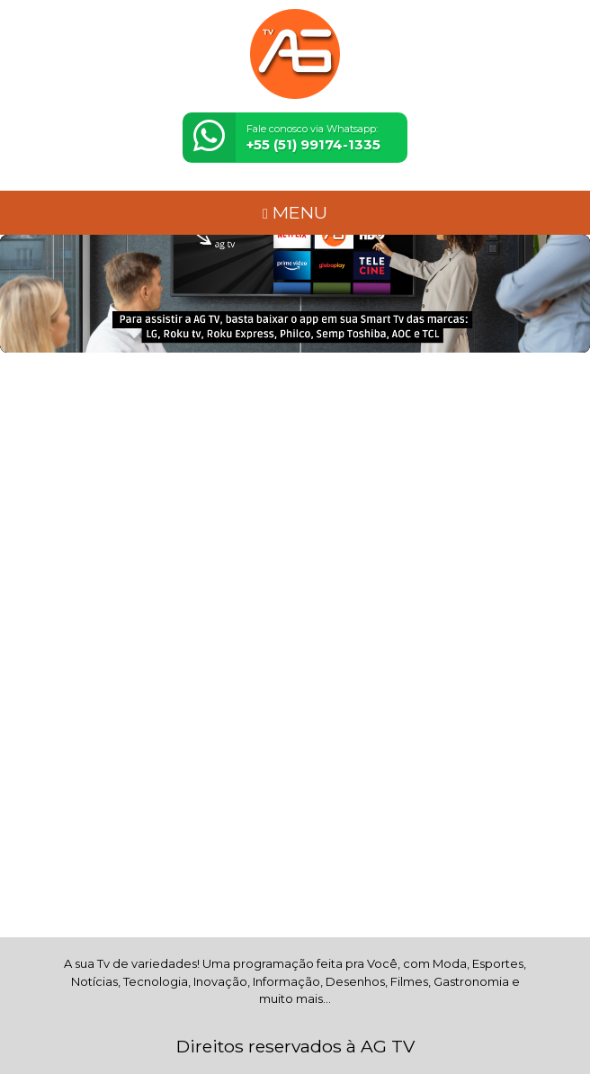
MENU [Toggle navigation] (295, 212)
